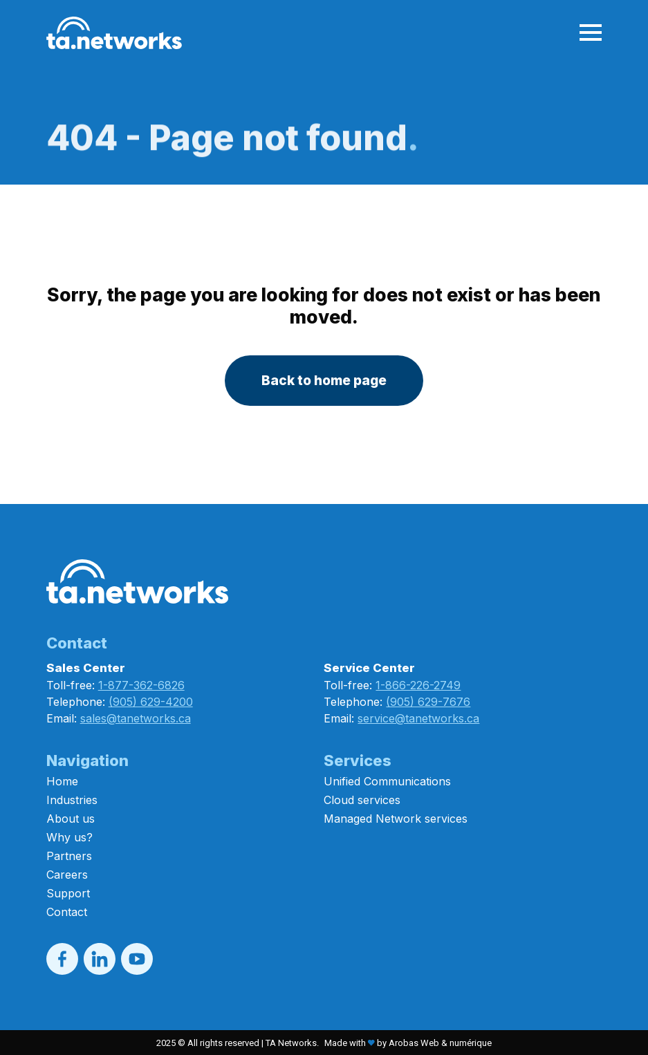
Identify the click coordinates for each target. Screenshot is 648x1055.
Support (68, 893)
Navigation (87, 760)
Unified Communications (387, 781)
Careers (67, 874)
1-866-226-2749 (418, 685)
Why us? (69, 837)
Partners (69, 856)
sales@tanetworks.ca (135, 718)
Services (357, 760)
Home (62, 781)
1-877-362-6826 (141, 685)
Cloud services (362, 800)
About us (70, 818)
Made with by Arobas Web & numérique (408, 1043)
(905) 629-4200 (151, 702)
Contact (66, 912)
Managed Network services (396, 818)
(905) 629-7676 (428, 702)
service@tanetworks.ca (418, 718)
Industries (72, 800)
